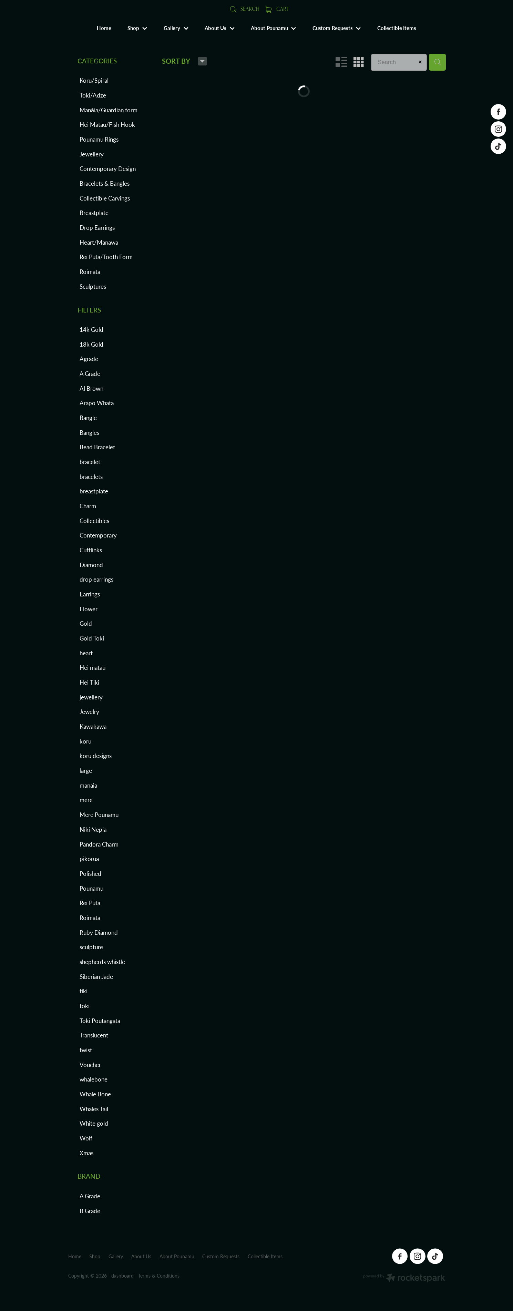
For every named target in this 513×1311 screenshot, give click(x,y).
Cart (277, 9)
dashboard (122, 1275)
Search (244, 9)
